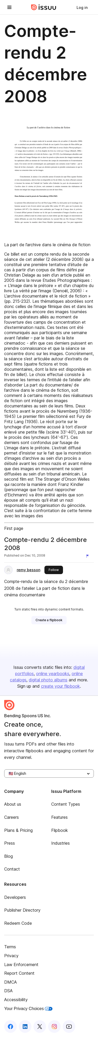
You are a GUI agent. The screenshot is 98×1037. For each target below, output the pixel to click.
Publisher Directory (22, 910)
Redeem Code (18, 923)
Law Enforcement (21, 964)
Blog (8, 856)
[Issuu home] (43, 7)
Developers (15, 897)
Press (9, 843)
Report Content (19, 973)
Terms (10, 946)
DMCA (10, 982)
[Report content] (88, 556)
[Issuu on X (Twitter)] (39, 1026)
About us (12, 804)
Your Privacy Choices (28, 1008)
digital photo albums (48, 679)
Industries (60, 843)
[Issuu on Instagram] (54, 1026)
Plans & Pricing (18, 830)
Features (59, 817)
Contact (12, 869)
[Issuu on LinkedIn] (25, 1026)
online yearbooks (52, 673)
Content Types (65, 804)
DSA (8, 990)
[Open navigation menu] (9, 7)
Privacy (11, 955)
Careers (11, 817)
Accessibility (16, 999)
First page (13, 528)
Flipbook (59, 830)
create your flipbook (60, 686)
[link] (82, 7)
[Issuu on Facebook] (10, 1026)
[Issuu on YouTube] (69, 1026)
